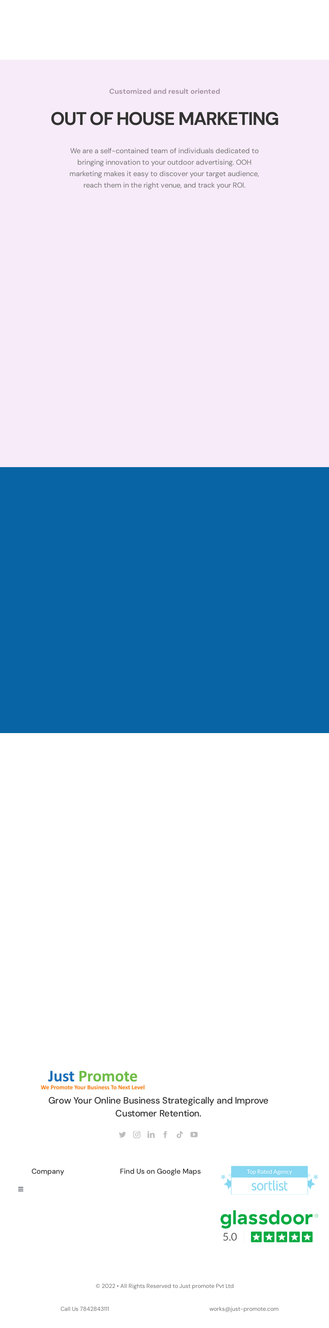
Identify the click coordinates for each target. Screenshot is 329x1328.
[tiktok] (179, 1134)
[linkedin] (151, 1134)
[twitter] (122, 1134)
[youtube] (194, 1134)
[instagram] (136, 1134)
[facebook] (165, 1134)
